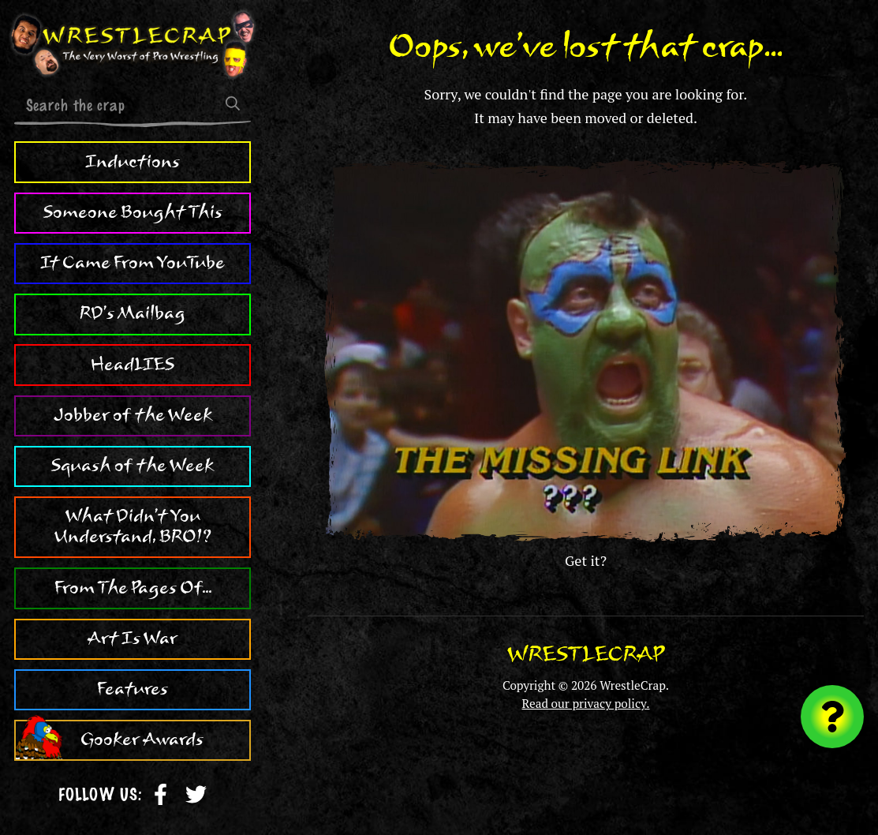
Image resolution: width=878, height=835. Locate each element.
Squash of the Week (132, 465)
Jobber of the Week (133, 415)
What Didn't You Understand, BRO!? (132, 526)
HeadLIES (132, 364)
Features (132, 689)
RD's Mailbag (132, 313)
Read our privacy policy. (586, 703)
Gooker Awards (142, 739)
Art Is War (132, 638)
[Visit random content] (832, 716)
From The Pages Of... (132, 588)
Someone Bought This (132, 212)
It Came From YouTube (132, 263)
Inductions (132, 162)
